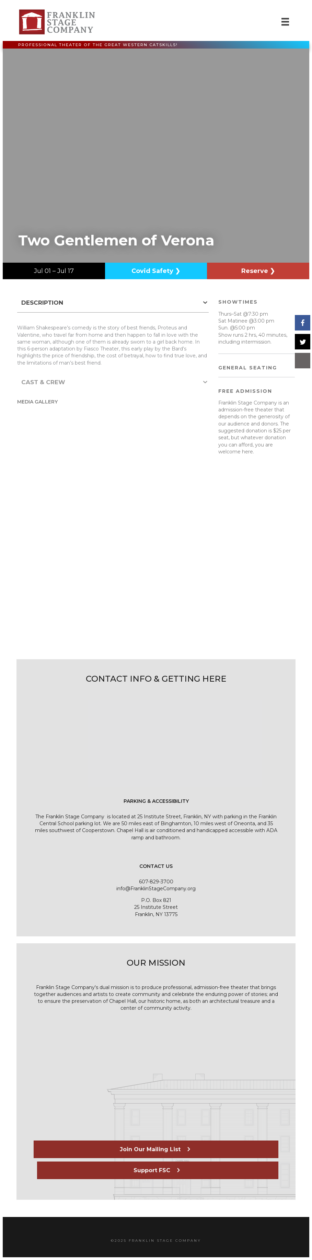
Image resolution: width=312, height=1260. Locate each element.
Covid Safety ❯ (155, 271)
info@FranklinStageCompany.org (156, 888)
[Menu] (285, 21)
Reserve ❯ (258, 271)
